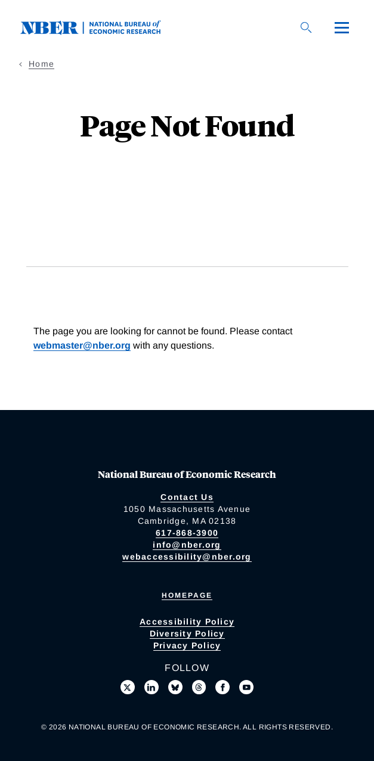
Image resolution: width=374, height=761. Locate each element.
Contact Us (187, 497)
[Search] (306, 27)
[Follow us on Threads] (199, 687)
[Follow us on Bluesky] (175, 687)
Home (41, 64)
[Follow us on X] (127, 687)
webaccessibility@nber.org (186, 556)
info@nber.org (187, 544)
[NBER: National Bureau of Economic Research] (100, 26)
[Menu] (342, 27)
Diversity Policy (187, 633)
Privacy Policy (187, 645)
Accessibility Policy (187, 621)
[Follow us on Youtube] (246, 687)
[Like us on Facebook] (222, 687)
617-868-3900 (187, 533)
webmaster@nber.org (82, 345)
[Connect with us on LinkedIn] (151, 687)
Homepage (187, 595)
